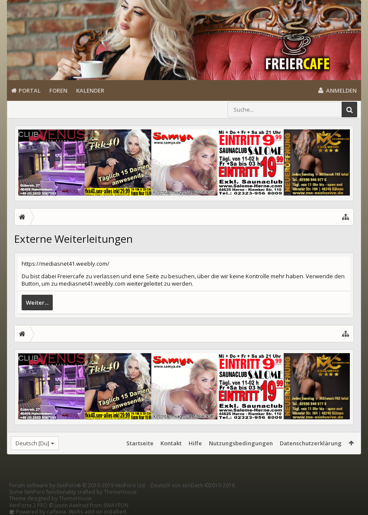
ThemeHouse (120, 492)
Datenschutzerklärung (311, 443)
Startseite (140, 443)
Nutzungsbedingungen (241, 443)
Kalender (90, 90)
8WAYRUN (115, 505)
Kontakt (171, 443)
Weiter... (37, 302)
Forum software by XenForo (77, 485)
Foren (58, 90)
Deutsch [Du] (32, 443)
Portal (30, 90)
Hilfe (195, 443)
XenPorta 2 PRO (28, 505)
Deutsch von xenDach (192, 485)
